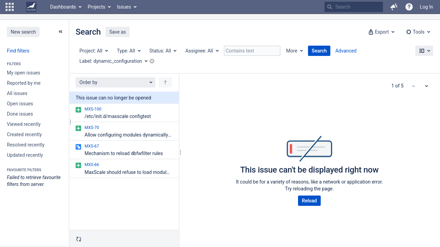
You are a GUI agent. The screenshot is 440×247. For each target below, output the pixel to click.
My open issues (23, 72)
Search (319, 51)
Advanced (345, 51)
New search (23, 32)
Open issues (20, 103)
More (291, 51)
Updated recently (25, 155)
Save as (117, 32)
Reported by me (24, 83)
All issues (17, 93)
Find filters (18, 51)
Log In (426, 7)
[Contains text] (252, 51)
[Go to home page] (31, 7)
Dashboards (63, 7)
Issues (124, 7)
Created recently (24, 134)
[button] (9, 7)
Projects (96, 7)
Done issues (20, 114)
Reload (309, 200)
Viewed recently (24, 124)
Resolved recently (25, 145)
